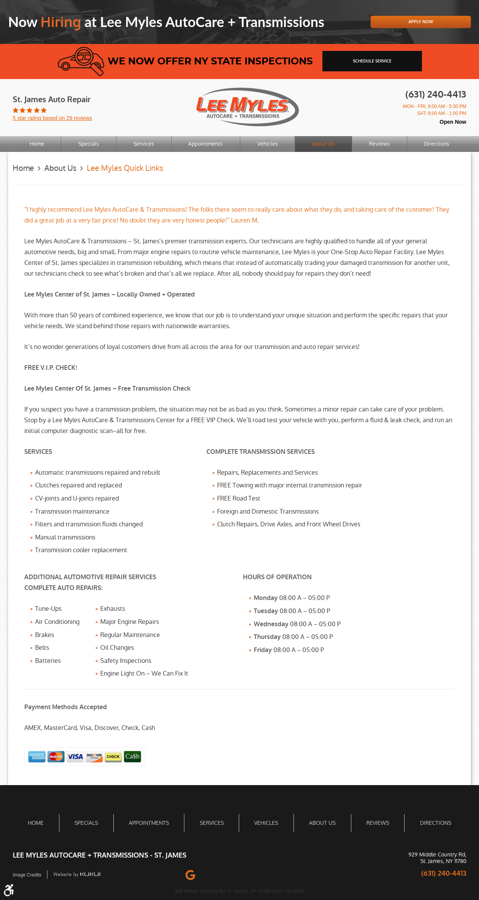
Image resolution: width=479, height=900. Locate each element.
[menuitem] (37, 144)
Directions (436, 144)
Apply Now (420, 22)
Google (190, 874)
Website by (77, 874)
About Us (323, 144)
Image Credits (27, 874)
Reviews (379, 144)
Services (143, 144)
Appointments (205, 144)
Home (37, 144)
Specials (88, 144)
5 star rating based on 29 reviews (52, 118)
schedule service (372, 61)
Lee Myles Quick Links (125, 168)
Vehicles (267, 144)
